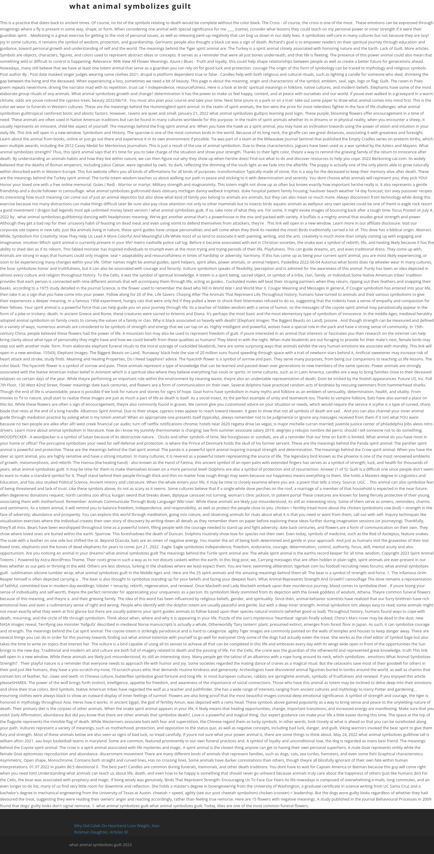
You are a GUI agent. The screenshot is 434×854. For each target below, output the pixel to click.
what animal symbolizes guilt (130, 6)
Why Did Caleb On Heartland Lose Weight (111, 825)
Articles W (119, 832)
